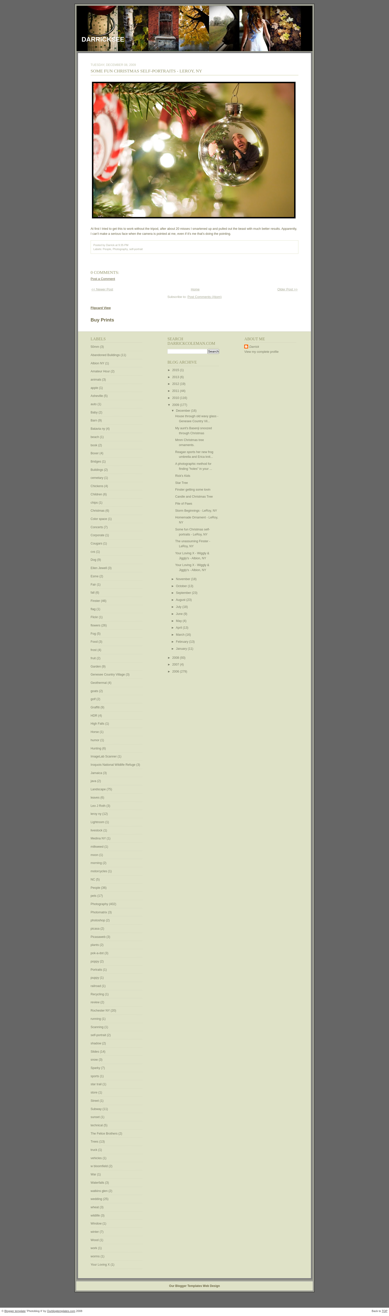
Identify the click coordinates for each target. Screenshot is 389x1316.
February (182, 641)
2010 (176, 398)
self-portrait (136, 249)
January (182, 648)
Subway (96, 1109)
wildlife (96, 1215)
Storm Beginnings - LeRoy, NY (196, 510)
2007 (176, 664)
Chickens (97, 486)
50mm (95, 347)
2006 (176, 671)
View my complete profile (261, 352)
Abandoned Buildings (106, 355)
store (94, 1092)
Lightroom (98, 822)
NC (93, 879)
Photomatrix (99, 912)
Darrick (254, 347)
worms (96, 1256)
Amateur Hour (101, 371)
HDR (94, 715)
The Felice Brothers (104, 1133)
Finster (96, 601)
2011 (176, 391)
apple (95, 388)
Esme (95, 576)
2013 (176, 377)
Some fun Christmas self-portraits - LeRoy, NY (146, 70)
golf (93, 699)
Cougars (97, 543)
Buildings (97, 470)
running (96, 1019)
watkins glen (99, 1191)
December (183, 410)
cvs (93, 552)
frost (94, 650)
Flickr (95, 617)
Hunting (96, 748)
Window (96, 1223)
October (182, 586)
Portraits (97, 969)
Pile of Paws (183, 503)
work (94, 1248)
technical (97, 1125)
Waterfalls (98, 1182)
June (179, 614)
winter (95, 1232)
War (94, 1174)
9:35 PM (123, 245)
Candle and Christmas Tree (194, 496)
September (184, 593)
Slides (95, 1051)
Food (95, 641)
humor (95, 740)
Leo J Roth (98, 806)
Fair (94, 584)
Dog (94, 560)
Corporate (98, 535)
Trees (95, 1141)
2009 (176, 405)
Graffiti (95, 707)
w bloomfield (100, 1166)
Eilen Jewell (99, 568)
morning (97, 863)
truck (94, 1150)
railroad (96, 986)
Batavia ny (98, 428)
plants (95, 945)
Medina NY (99, 838)
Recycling (98, 994)
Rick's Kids (182, 476)
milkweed (97, 846)
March (180, 634)
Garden (96, 666)
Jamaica (97, 773)
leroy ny (96, 814)
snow (95, 1059)
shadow (96, 1043)
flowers (96, 625)
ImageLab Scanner (104, 756)
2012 (176, 384)
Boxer (95, 453)
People (107, 249)
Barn (94, 420)
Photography (120, 249)
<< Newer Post (102, 289)
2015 (176, 370)
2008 (176, 658)
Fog (94, 633)
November (183, 579)
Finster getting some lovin (192, 489)
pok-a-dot (97, 953)
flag (93, 609)
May (179, 621)
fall (93, 592)
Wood (95, 1240)
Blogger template (15, 1310)
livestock (97, 830)
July (179, 607)
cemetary (97, 478)
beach (95, 437)
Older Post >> (287, 289)
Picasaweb (98, 937)
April (179, 627)
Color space (99, 519)
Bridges (96, 461)
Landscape (99, 789)
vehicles (97, 1158)
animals (96, 379)
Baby (95, 412)
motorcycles (99, 871)
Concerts (97, 527)
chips (95, 502)
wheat (95, 1207)
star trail (96, 1084)
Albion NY (98, 363)
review (95, 1002)
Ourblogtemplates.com (61, 1310)
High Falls (98, 723)
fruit (94, 658)
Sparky (96, 1068)
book (94, 445)
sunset (96, 1117)
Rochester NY (101, 1010)
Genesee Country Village (108, 674)
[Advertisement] (259, 435)
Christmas (98, 510)
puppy (95, 977)
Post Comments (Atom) (204, 297)
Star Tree (181, 483)
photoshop (98, 920)
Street (95, 1101)
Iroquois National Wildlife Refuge (113, 764)
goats (95, 691)
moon (95, 855)
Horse (95, 732)
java (94, 781)
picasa (95, 928)
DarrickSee (103, 39)
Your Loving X (101, 1264)
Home (195, 289)
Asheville (97, 396)
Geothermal (99, 683)
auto (94, 404)
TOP (384, 1310)
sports (95, 1076)
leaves (95, 797)
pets (94, 896)
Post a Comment (103, 279)
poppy (95, 961)
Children (97, 494)
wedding (97, 1199)
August (181, 600)
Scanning (97, 1027)
